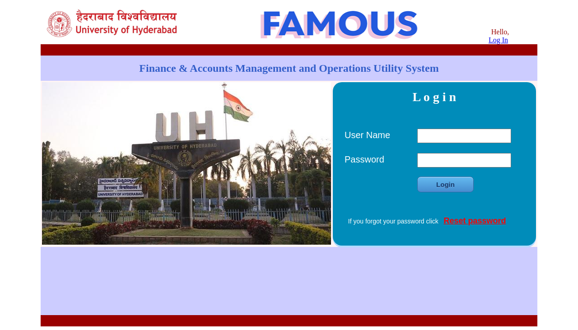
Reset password (474, 220)
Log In (498, 40)
